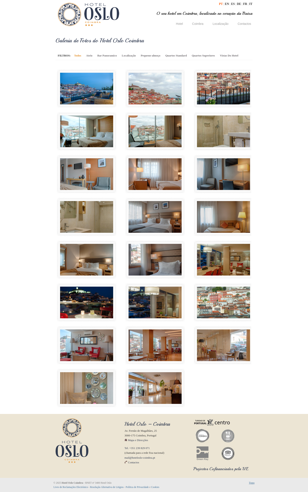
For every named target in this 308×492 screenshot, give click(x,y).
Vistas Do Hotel (229, 55)
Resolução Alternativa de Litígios (107, 487)
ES (233, 4)
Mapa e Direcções (136, 440)
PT (221, 4)
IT (250, 4)
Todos (77, 55)
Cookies (155, 487)
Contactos (131, 462)
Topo (252, 482)
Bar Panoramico (107, 55)
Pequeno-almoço (150, 55)
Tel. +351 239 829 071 (137, 448)
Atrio (89, 55)
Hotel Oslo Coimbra (88, 14)
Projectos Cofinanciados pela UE (221, 468)
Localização (129, 55)
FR (245, 4)
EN (227, 4)
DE (239, 4)
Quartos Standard (176, 55)
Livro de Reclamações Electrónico (70, 487)
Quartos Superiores (203, 55)
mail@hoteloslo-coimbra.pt (139, 457)
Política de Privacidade (137, 487)
